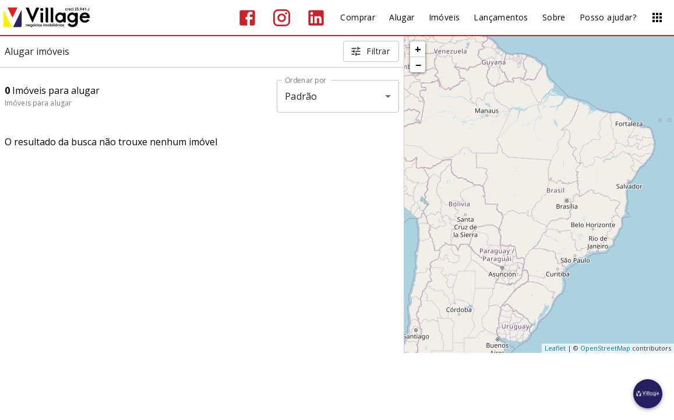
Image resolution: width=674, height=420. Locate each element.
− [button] (418, 65)
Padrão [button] (301, 96)
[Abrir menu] (657, 18)
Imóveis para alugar (38, 103)
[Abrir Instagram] (281, 18)
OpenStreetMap (605, 348)
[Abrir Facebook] (247, 18)
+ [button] (418, 49)
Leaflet (555, 348)
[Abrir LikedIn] (316, 18)
